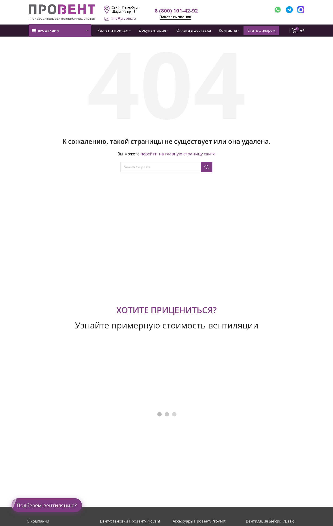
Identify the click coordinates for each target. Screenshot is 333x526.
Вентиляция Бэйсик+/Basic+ (271, 521)
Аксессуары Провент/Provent (199, 521)
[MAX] (300, 9)
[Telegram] (291, 9)
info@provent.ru (124, 18)
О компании (38, 521)
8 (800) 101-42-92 (176, 10)
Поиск (206, 167)
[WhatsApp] (280, 9)
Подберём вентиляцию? (47, 505)
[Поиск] (166, 167)
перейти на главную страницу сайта (178, 154)
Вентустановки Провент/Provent (130, 521)
